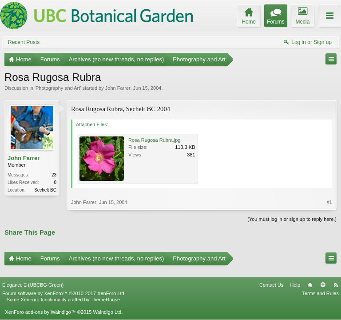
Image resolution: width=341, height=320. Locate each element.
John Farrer (118, 88)
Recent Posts (24, 42)
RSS (336, 277)
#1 (329, 202)
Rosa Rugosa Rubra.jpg (154, 140)
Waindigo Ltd (107, 305)
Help (295, 277)
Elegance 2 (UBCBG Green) (32, 277)
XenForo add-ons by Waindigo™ (40, 305)
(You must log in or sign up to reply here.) (292, 219)
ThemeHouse (105, 292)
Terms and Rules (320, 285)
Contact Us (271, 277)
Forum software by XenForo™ (64, 285)
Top (323, 277)
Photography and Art (58, 88)
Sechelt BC (45, 190)
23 (54, 174)
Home (310, 277)
